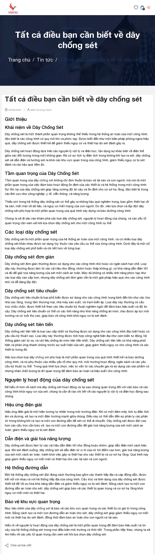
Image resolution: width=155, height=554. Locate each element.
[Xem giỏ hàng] (142, 7)
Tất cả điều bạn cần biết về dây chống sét (73, 99)
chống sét (46, 180)
